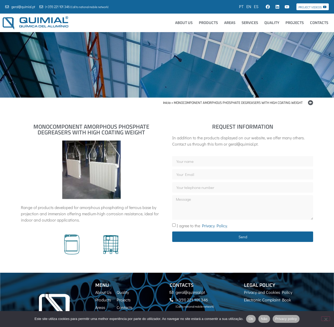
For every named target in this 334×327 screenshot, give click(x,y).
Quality (271, 23)
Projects (294, 23)
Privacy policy (286, 319)
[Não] (325, 318)
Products (208, 23)
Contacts (319, 23)
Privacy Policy (214, 225)
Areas (229, 23)
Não (264, 319)
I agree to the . (202, 225)
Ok (251, 319)
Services (250, 23)
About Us (184, 23)
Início (167, 103)
